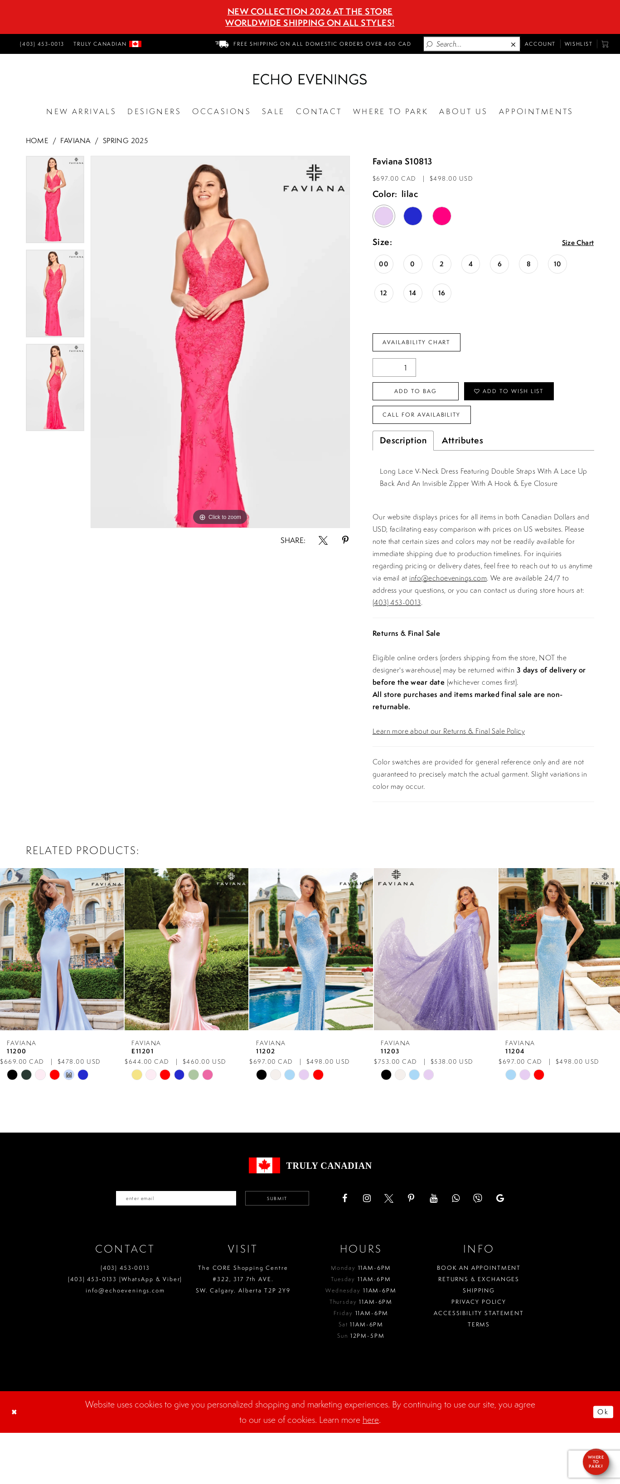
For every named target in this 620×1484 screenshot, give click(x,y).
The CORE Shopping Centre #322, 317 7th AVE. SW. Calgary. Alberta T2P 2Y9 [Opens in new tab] (243, 1330)
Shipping (479, 1341)
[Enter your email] (165, 1247)
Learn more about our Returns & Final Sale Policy (449, 778)
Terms (479, 1375)
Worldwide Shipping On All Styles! (310, 23)
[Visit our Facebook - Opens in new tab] (371, 1247)
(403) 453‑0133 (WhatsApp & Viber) (125, 1330)
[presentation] (62, 996)
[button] (605, 44)
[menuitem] (41, 44)
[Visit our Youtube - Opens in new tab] (460, 1247)
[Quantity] (394, 372)
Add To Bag (428, 400)
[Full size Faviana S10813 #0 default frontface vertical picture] (220, 342)
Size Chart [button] (573, 242)
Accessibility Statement (479, 1364)
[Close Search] (514, 44)
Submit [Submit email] (295, 1247)
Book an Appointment (479, 1319)
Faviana (75, 140)
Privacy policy (478, 1353)
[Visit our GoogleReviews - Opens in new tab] (527, 1247)
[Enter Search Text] (471, 43)
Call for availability (435, 459)
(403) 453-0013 (397, 649)
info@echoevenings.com (448, 624)
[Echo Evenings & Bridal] (310, 79)
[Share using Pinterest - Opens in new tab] (345, 540)
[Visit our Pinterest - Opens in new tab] (438, 1247)
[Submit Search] (429, 44)
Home (37, 140)
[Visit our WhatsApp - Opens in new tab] (482, 1247)
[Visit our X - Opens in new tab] (416, 1247)
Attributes (462, 487)
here (371, 1471)
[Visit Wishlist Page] (578, 44)
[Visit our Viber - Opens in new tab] (504, 1247)
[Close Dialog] (17, 1463)
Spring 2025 (125, 140)
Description (403, 487)
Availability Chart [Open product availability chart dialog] (428, 345)
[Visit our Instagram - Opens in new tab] (393, 1247)
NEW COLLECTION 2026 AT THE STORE (310, 11)
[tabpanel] (55, 203)
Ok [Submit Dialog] (600, 1463)
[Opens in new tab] (391, 111)
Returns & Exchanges (478, 1330)
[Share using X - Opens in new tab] (323, 540)
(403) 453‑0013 (125, 1319)
